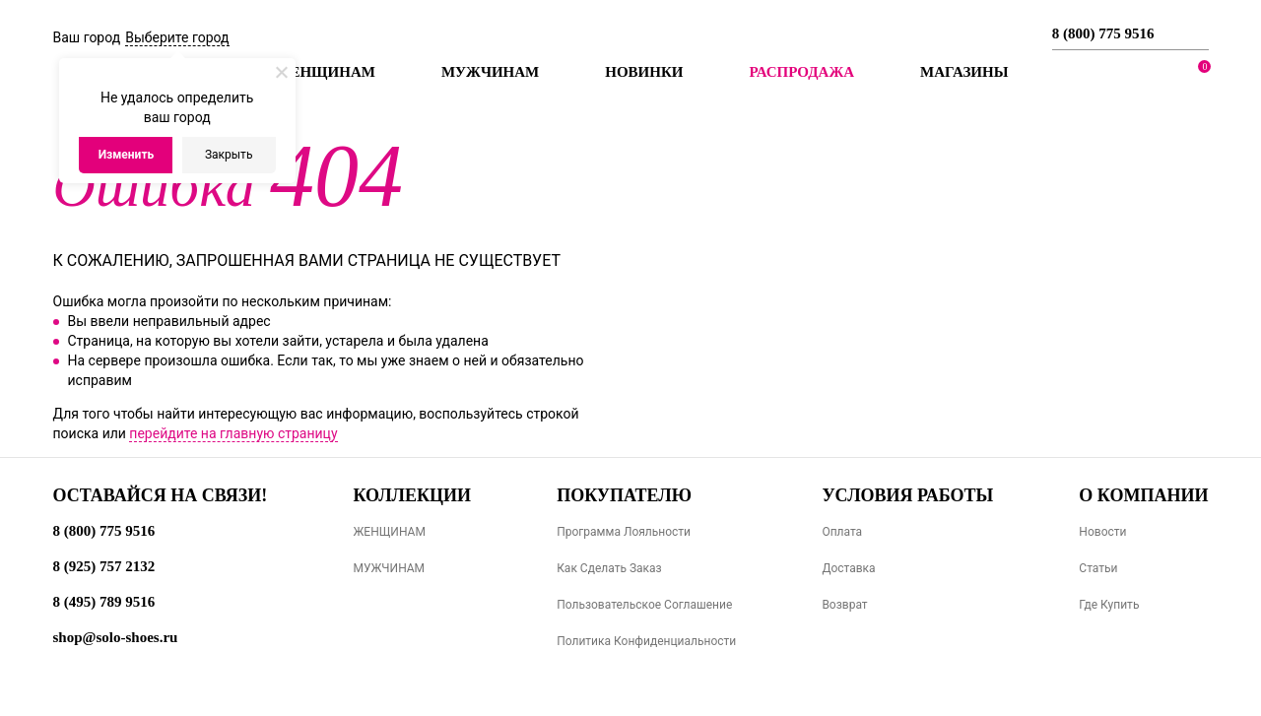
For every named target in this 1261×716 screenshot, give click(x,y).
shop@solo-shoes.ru (115, 637)
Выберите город (177, 37)
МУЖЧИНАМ (389, 568)
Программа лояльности (624, 532)
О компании (1143, 495)
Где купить (1109, 605)
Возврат (844, 605)
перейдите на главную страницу (233, 433)
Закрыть (228, 155)
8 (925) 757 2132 (104, 566)
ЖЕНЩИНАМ (389, 532)
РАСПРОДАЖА (801, 72)
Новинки (644, 72)
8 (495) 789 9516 (104, 602)
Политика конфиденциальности (646, 641)
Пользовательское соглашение (644, 605)
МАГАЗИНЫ (964, 72)
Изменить (127, 155)
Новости (1102, 532)
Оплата (842, 532)
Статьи (1098, 568)
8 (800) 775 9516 (1103, 33)
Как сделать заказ (609, 568)
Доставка (848, 568)
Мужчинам (490, 72)
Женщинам (325, 72)
